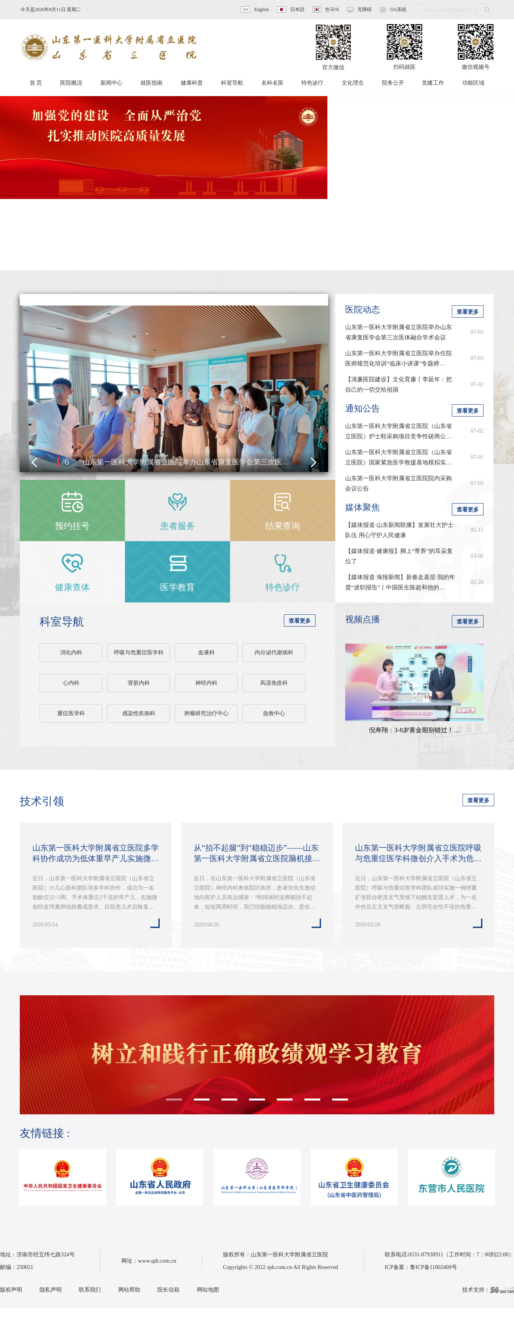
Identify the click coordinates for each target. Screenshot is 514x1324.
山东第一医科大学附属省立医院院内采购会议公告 (398, 483)
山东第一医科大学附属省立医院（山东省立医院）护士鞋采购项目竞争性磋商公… (398, 431)
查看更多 (300, 621)
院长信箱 (168, 1290)
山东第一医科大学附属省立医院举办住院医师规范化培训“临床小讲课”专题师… (398, 358)
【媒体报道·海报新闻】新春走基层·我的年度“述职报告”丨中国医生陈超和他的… (400, 582)
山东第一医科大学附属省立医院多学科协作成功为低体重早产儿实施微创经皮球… (95, 853)
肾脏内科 (139, 683)
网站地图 (208, 1290)
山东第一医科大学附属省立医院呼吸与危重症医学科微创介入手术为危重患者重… (418, 853)
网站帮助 (129, 1290)
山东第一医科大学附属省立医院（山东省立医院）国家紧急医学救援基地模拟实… (398, 457)
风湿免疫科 (274, 683)
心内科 (71, 683)
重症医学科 (71, 713)
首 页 (36, 83)
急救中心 (274, 713)
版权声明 (11, 1290)
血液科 (206, 652)
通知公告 (362, 408)
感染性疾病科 (138, 713)
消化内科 (71, 652)
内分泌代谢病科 (274, 652)
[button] (34, 462)
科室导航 (62, 622)
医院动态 (362, 309)
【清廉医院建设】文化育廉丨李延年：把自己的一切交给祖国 (398, 384)
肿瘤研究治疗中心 (206, 713)
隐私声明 (51, 1290)
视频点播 (362, 619)
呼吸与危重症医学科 (139, 652)
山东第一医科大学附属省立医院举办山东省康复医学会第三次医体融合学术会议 (398, 332)
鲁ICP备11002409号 (433, 1267)
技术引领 (42, 801)
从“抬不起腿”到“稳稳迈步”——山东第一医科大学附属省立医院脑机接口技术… (257, 853)
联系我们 (90, 1290)
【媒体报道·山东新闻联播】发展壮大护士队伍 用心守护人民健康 (399, 530)
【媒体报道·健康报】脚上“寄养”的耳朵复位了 (399, 556)
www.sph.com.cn (157, 1261)
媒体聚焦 (362, 507)
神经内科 (206, 683)
